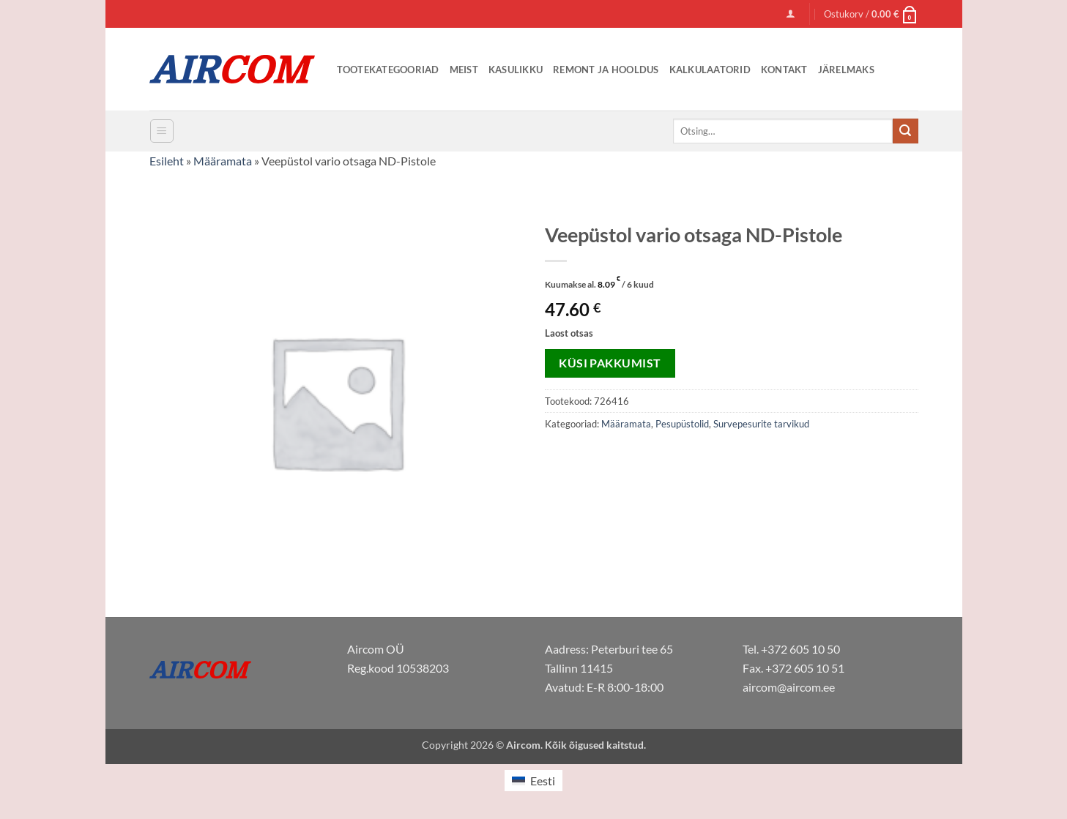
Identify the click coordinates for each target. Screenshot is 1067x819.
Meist (464, 69)
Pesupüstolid (682, 424)
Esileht (166, 161)
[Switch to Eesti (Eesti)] (533, 780)
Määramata (222, 161)
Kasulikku (515, 69)
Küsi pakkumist (610, 363)
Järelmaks (846, 69)
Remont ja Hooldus (605, 69)
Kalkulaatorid (710, 69)
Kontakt (784, 69)
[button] (790, 13)
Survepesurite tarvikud (761, 424)
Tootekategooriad (388, 69)
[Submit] (905, 131)
